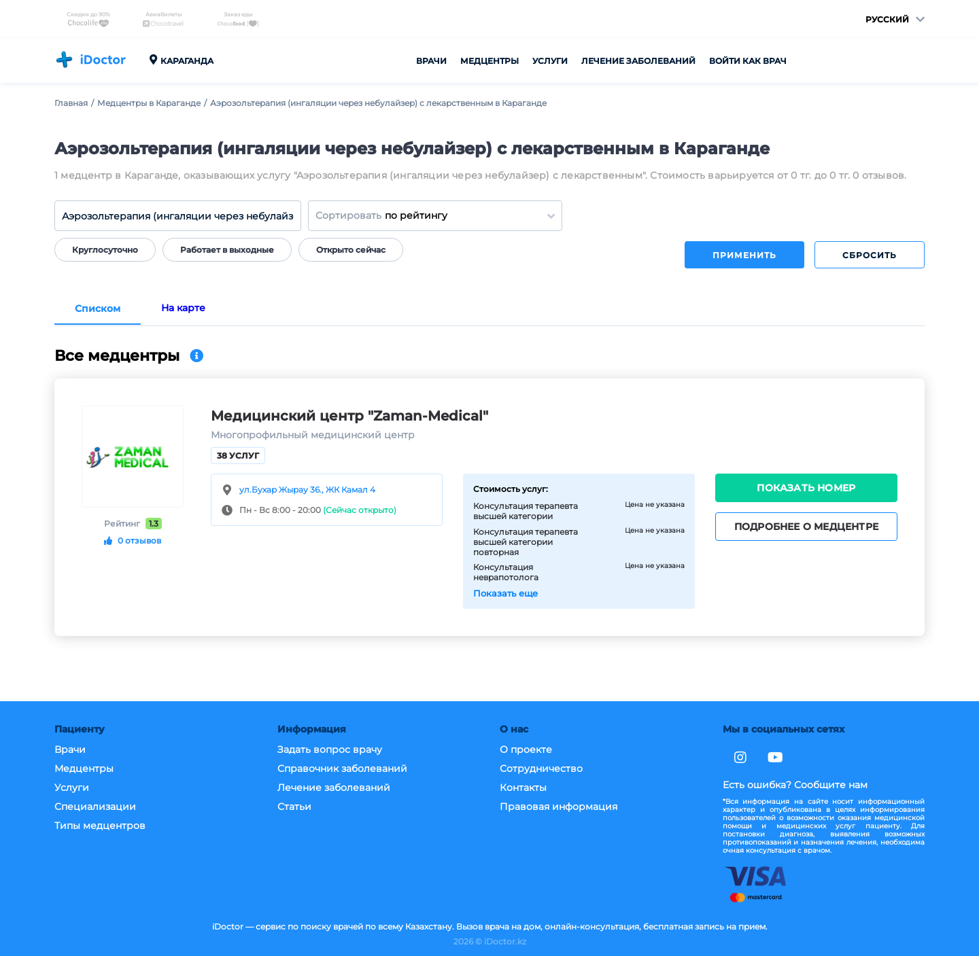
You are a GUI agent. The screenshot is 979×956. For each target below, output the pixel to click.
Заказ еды (238, 19)
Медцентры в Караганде (149, 103)
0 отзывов (132, 540)
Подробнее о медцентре (806, 526)
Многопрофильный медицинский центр (313, 435)
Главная (71, 103)
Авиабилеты (163, 19)
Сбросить (869, 255)
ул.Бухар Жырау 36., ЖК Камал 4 (307, 489)
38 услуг (238, 455)
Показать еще (505, 593)
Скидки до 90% (88, 19)
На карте (183, 308)
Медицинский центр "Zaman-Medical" (349, 416)
